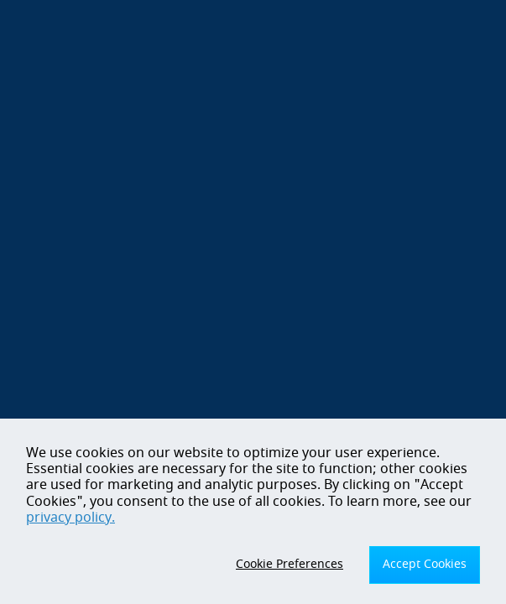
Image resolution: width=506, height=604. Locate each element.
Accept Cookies (425, 564)
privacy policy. (70, 518)
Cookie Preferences (289, 564)
